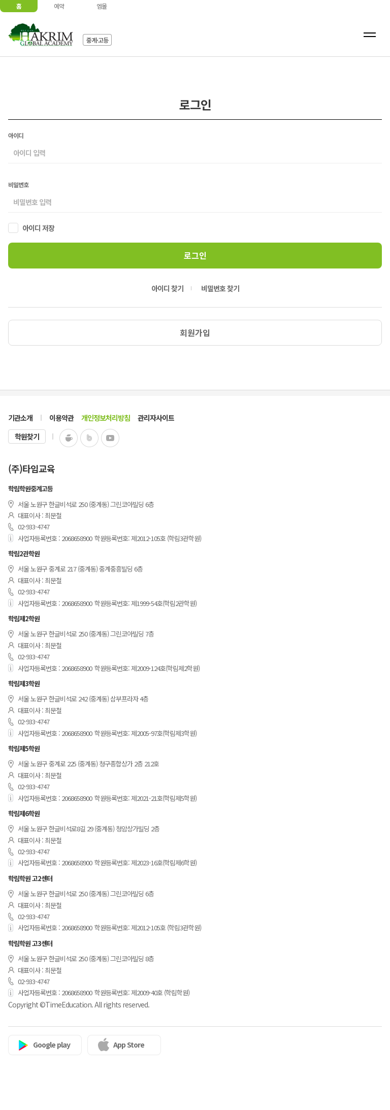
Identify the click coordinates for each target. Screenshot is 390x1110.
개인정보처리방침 (105, 418)
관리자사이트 (156, 418)
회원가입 (195, 332)
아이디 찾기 (167, 288)
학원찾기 (27, 436)
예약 (59, 6)
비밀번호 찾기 (220, 288)
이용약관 (61, 418)
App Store (128, 1044)
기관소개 (20, 418)
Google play (51, 1044)
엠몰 (101, 6)
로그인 (195, 255)
